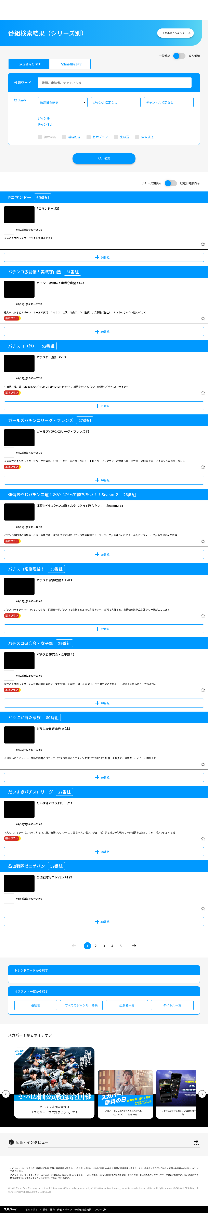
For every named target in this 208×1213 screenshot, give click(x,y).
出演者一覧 (126, 1005)
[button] (6, 1094)
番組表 (35, 1005)
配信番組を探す (71, 64)
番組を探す (31, 1209)
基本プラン (100, 137)
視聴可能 (50, 137)
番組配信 (74, 137)
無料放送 (147, 137)
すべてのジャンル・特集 (81, 1005)
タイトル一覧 (172, 1005)
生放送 (124, 137)
